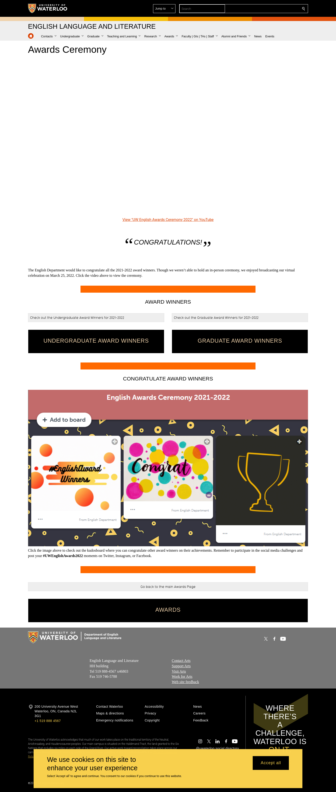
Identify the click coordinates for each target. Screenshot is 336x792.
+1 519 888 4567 (48, 721)
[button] (270, 8)
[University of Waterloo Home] (48, 8)
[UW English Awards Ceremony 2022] (168, 137)
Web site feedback (185, 682)
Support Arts (181, 666)
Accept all (271, 763)
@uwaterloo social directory (217, 748)
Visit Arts (179, 671)
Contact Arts (181, 661)
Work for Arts (182, 676)
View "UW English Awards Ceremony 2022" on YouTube (168, 219)
